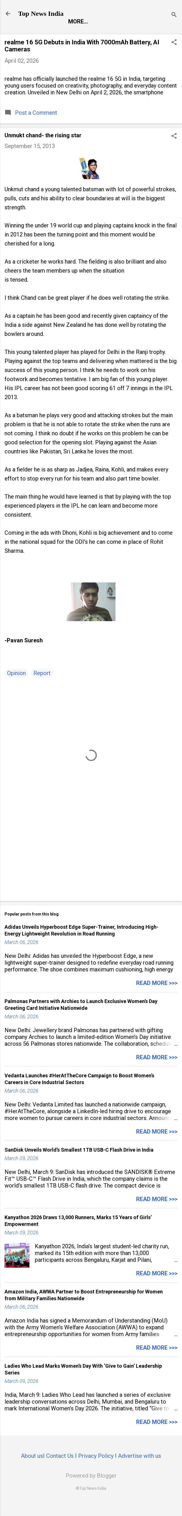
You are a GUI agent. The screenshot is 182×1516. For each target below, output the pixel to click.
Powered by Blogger (91, 1488)
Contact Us (60, 1468)
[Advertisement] (91, 865)
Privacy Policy (96, 1468)
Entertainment (84, 33)
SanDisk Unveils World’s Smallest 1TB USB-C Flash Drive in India (79, 1163)
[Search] (174, 15)
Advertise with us (139, 1468)
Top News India (41, 13)
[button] (174, 56)
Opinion (16, 686)
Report (40, 33)
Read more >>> (156, 996)
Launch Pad (135, 33)
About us (32, 1468)
